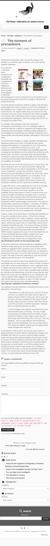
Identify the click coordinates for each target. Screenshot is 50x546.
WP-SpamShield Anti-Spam (18, 433)
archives (5, 497)
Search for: (25, 515)
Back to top (45, 534)
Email (3, 377)
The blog (10, 36)
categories (5, 485)
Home (3, 36)
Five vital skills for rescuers (36, 449)
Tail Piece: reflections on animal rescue (19, 531)
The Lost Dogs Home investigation (18, 472)
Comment (4, 394)
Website (4, 385)
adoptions (18, 36)
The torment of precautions (15, 478)
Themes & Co (42, 531)
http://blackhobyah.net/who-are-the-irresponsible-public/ (20, 241)
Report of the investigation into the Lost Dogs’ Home (24, 469)
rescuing (26, 48)
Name (3, 369)
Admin (3, 51)
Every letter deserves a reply (14, 446)
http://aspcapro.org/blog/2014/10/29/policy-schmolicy (20, 283)
